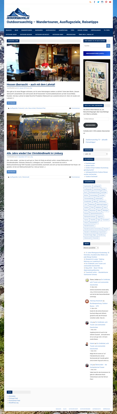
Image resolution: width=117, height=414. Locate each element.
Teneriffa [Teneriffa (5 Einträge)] (92, 220)
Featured (21, 108)
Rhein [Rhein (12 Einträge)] (99, 210)
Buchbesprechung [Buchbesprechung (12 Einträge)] (94, 192)
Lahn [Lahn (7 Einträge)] (85, 204)
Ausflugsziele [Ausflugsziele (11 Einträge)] (88, 189)
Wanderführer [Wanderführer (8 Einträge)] (94, 223)
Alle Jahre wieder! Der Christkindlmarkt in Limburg (36, 153)
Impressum (106, 409)
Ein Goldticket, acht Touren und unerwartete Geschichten (100, 282)
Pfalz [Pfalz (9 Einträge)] (92, 207)
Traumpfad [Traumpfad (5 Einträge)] (105, 220)
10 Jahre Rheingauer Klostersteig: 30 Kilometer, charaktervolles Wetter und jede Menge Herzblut (96, 255)
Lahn (26, 108)
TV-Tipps (107, 30)
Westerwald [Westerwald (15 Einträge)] (87, 238)
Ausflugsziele (51, 30)
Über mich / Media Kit (86, 34)
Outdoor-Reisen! (26, 34)
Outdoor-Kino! (58, 34)
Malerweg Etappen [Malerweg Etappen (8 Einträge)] (102, 204)
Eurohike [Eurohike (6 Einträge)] (101, 195)
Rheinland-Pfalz (41, 108)
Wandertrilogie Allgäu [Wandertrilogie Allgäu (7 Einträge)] (90, 235)
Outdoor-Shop (73, 409)
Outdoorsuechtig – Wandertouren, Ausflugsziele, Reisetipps (53, 22)
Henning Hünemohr (96, 301)
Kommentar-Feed (14, 400)
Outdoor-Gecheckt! (42, 34)
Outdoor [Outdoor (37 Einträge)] (86, 207)
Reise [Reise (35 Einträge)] (105, 207)
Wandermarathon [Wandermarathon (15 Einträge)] (89, 226)
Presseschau (71, 34)
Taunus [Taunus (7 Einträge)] (86, 220)
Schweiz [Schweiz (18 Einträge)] (86, 213)
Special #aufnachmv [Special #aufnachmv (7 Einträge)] (96, 213)
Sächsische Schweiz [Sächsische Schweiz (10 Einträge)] (90, 216)
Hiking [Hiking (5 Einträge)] (95, 201)
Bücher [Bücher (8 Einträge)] (86, 195)
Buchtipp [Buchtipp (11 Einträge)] (103, 192)
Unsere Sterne (83, 30)
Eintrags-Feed (13, 398)
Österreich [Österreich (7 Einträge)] (96, 238)
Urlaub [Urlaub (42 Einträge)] (86, 223)
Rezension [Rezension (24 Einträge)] (93, 210)
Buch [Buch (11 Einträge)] (85, 192)
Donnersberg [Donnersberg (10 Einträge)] (93, 195)
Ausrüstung (63, 30)
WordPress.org (13, 403)
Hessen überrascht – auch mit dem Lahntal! (32, 84)
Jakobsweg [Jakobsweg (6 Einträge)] (102, 201)
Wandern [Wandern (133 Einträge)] (106, 229)
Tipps (72, 30)
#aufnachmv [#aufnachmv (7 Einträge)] (87, 186)
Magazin (9, 30)
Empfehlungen (96, 30)
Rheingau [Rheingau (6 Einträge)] (105, 210)
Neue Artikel (32, 108)
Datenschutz (97, 409)
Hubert (92, 343)
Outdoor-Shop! (11, 34)
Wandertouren (26, 30)
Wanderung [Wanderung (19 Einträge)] (101, 235)
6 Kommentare (75, 108)
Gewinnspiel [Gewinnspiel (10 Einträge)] (98, 198)
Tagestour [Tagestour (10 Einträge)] (100, 216)
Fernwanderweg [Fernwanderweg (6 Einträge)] (88, 198)
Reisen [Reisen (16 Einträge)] (86, 210)
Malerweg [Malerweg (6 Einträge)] (92, 204)
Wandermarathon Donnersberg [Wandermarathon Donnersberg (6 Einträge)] (93, 229)
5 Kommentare (75, 177)
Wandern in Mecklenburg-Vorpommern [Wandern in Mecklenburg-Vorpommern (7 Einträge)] (95, 232)
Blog (16, 30)
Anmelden (12, 396)
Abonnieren (90, 125)
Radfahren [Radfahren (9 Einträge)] (99, 207)
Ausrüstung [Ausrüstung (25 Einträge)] (97, 189)
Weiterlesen (11, 103)
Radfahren (39, 30)
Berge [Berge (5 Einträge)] (103, 189)
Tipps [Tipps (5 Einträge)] (98, 220)
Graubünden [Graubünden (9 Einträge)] (87, 201)
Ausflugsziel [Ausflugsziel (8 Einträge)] (96, 186)
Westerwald (25, 177)
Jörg (30, 88)
